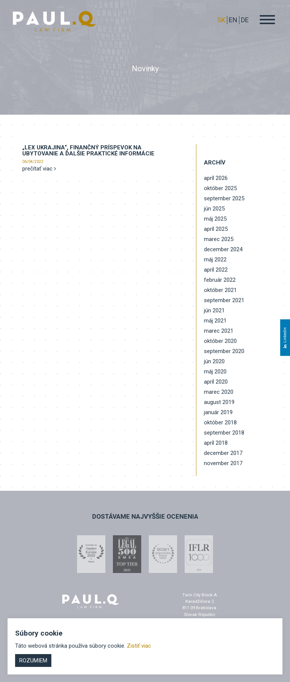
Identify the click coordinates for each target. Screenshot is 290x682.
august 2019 (219, 402)
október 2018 (220, 422)
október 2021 (220, 290)
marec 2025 (218, 239)
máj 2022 (215, 259)
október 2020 (220, 341)
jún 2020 (214, 361)
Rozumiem (33, 660)
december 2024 (223, 249)
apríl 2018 (216, 442)
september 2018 (224, 432)
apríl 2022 (216, 269)
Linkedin (284, 337)
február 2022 (220, 279)
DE (245, 20)
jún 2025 (214, 208)
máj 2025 (215, 218)
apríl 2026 (216, 178)
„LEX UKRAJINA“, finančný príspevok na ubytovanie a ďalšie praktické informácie (88, 150)
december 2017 (223, 453)
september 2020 (224, 351)
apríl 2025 (216, 229)
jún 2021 (214, 310)
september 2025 (224, 198)
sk (221, 20)
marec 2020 (218, 392)
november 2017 (223, 463)
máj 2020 (215, 371)
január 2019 (218, 412)
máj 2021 (215, 320)
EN (233, 20)
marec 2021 (218, 330)
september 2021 (224, 300)
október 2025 (220, 188)
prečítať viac (39, 168)
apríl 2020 (216, 381)
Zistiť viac (139, 645)
